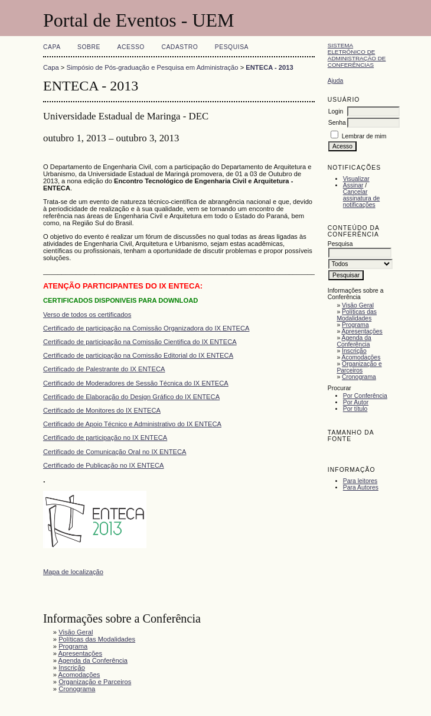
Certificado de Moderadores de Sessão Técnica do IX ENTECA (135, 383)
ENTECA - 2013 (269, 67)
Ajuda (336, 80)
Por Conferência (365, 396)
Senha (337, 122)
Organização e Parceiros (359, 367)
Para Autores (360, 487)
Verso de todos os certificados (87, 314)
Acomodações (361, 357)
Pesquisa (232, 47)
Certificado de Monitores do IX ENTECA (102, 410)
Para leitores (360, 481)
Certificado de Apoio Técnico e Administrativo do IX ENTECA (132, 423)
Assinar (353, 185)
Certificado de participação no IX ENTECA (105, 437)
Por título (355, 409)
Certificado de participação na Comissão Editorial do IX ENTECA (138, 355)
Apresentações (362, 331)
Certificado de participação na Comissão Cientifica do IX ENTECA (140, 341)
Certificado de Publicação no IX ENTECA (103, 465)
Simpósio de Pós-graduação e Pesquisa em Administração (153, 67)
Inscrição (354, 351)
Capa (52, 47)
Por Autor (355, 402)
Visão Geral (358, 305)
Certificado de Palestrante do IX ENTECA (104, 368)
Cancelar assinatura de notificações (361, 198)
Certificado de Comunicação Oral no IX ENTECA (115, 451)
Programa (355, 325)
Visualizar (356, 179)
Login (335, 111)
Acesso (131, 47)
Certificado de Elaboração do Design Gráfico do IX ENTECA (131, 396)
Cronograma (359, 377)
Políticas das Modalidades (357, 315)
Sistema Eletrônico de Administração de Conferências (357, 55)
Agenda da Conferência (354, 341)
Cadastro (179, 47)
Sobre (88, 47)
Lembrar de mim (364, 136)
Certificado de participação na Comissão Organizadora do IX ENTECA (146, 328)
